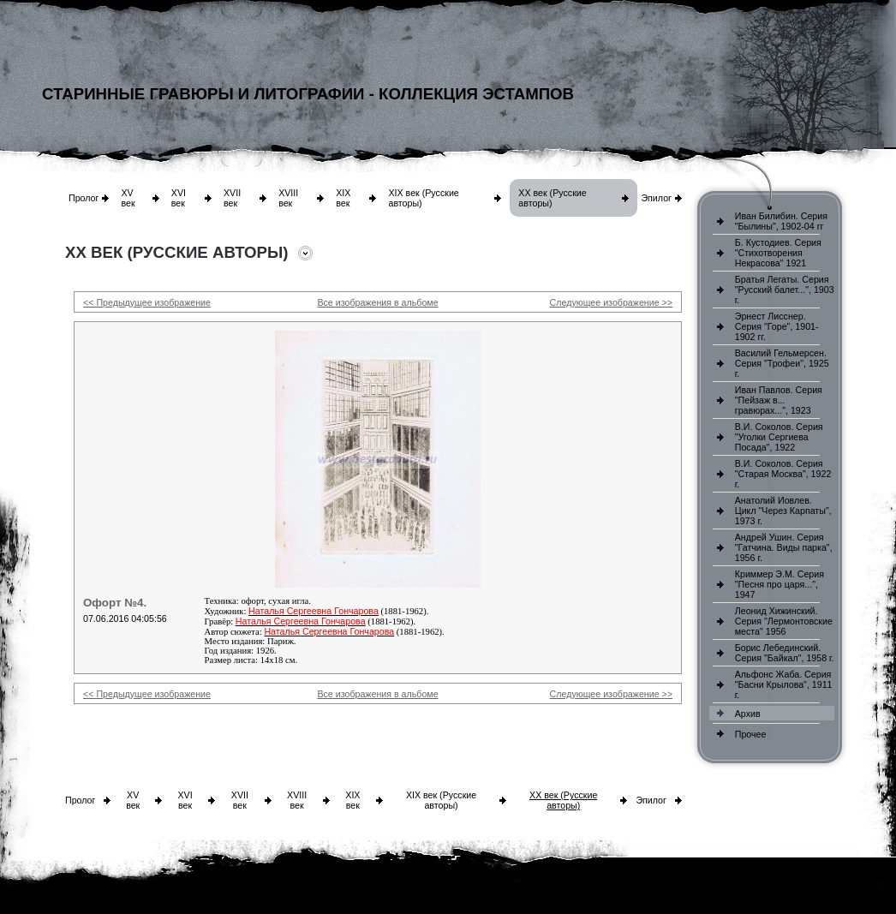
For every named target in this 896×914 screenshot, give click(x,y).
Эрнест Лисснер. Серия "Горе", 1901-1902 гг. (777, 326)
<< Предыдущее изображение (147, 302)
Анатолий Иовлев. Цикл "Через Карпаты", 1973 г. (783, 510)
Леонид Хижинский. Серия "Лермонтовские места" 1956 (784, 621)
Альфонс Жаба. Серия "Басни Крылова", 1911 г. (784, 684)
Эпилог (656, 198)
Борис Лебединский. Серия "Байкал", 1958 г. (784, 652)
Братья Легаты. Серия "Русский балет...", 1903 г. (784, 289)
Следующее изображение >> (611, 302)
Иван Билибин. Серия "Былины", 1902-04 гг (781, 221)
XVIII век (288, 198)
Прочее (751, 734)
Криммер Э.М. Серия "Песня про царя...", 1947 (779, 584)
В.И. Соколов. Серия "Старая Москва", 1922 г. (783, 473)
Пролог (84, 198)
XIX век (343, 198)
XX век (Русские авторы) (563, 800)
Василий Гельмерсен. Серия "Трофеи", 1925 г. (782, 363)
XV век (127, 198)
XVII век (232, 198)
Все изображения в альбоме (377, 302)
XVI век (178, 198)
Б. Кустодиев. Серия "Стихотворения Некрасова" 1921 (778, 252)
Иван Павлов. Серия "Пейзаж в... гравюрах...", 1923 (778, 400)
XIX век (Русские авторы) (441, 800)
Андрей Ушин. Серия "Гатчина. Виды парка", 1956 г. (784, 547)
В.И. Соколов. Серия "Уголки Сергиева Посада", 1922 (779, 436)
